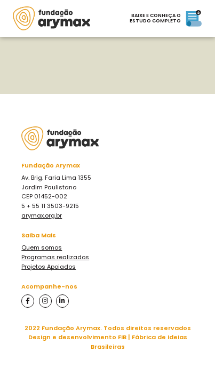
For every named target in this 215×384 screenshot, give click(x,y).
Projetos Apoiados (48, 266)
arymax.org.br (41, 215)
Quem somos (41, 247)
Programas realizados (55, 257)
